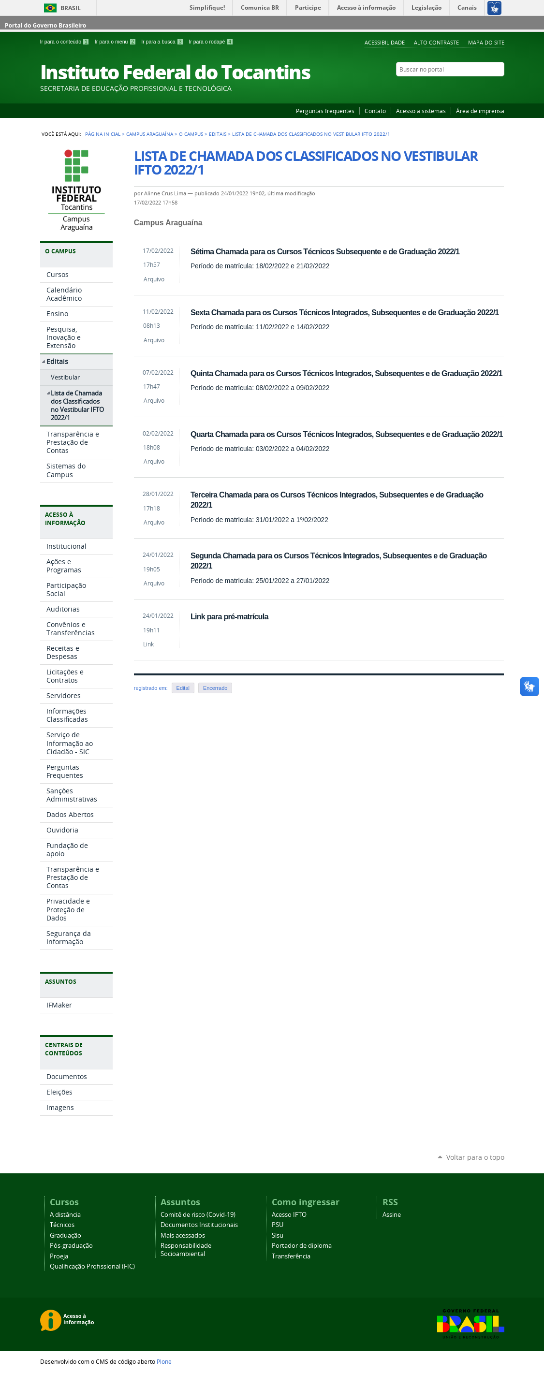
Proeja (59, 1256)
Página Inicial (102, 134)
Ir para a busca (163, 41)
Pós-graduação (71, 1246)
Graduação (65, 1235)
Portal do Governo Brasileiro (45, 25)
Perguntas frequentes (325, 111)
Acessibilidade (385, 42)
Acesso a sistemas (421, 111)
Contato (375, 111)
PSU (277, 1225)
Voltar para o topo (475, 1157)
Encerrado (215, 688)
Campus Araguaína (149, 134)
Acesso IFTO (289, 1215)
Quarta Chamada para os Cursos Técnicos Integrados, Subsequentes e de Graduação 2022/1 (347, 434)
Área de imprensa (480, 111)
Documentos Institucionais (199, 1225)
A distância (65, 1215)
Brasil (70, 8)
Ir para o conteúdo (65, 41)
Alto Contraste (436, 42)
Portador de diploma (302, 1246)
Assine (391, 1215)
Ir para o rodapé (211, 41)
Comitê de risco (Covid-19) (198, 1215)
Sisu (277, 1235)
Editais (217, 134)
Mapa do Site (486, 42)
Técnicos (62, 1225)
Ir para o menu (116, 41)
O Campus (191, 134)
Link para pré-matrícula (229, 616)
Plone (164, 1361)
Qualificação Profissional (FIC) (92, 1266)
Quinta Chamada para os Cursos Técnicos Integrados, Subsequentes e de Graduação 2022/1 (346, 373)
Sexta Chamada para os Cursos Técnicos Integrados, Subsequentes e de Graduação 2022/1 (345, 312)
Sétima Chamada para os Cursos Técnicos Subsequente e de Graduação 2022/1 (325, 251)
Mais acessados (183, 1235)
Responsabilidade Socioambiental (186, 1250)
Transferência (291, 1256)
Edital (183, 688)
